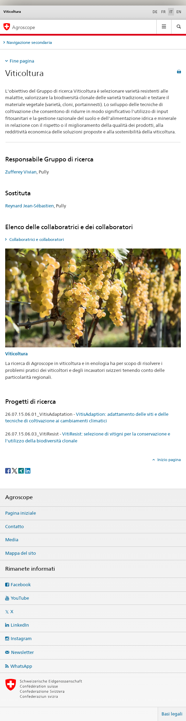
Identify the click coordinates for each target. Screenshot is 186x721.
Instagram (21, 638)
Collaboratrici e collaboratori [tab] (36, 239)
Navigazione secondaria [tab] (29, 42)
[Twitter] (15, 470)
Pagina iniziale (20, 513)
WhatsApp (21, 666)
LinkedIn (20, 625)
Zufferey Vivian (21, 172)
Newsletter (22, 652)
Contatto (14, 526)
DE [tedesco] (155, 11)
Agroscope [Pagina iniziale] (23, 27)
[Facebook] (8, 470)
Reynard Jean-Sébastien (29, 205)
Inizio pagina (168, 459)
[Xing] (21, 470)
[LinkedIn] (27, 470)
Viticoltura (16, 354)
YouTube (20, 598)
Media (11, 539)
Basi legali (172, 714)
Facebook (21, 584)
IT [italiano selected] (171, 11)
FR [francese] (163, 11)
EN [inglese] (178, 11)
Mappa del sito (20, 553)
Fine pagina (22, 61)
